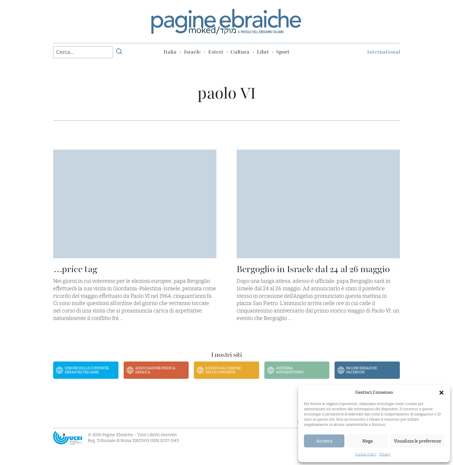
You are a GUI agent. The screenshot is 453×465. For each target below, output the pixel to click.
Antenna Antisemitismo (290, 370)
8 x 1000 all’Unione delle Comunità (223, 370)
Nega (367, 441)
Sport (282, 52)
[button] (441, 393)
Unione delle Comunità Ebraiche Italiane (87, 370)
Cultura (240, 52)
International (383, 52)
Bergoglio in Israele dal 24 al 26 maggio (313, 269)
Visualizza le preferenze (417, 441)
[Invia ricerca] (119, 52)
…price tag (75, 269)
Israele (192, 52)
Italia (170, 52)
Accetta (324, 441)
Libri (263, 52)
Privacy (385, 454)
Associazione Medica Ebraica (155, 370)
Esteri (215, 52)
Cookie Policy (365, 454)
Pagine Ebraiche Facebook (361, 370)
